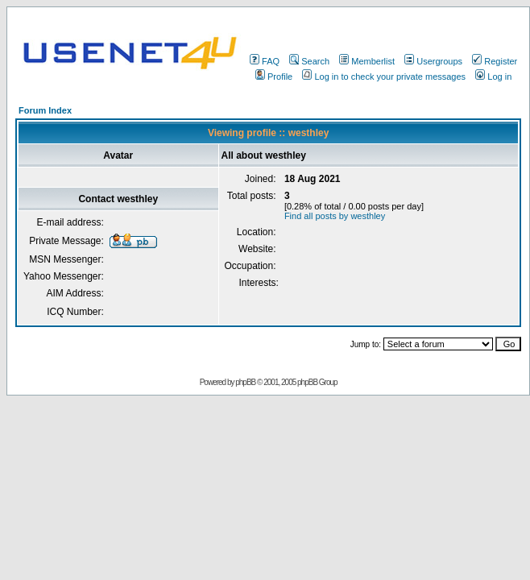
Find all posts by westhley (334, 216)
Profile (273, 76)
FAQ (264, 61)
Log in (493, 76)
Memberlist (367, 61)
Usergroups (433, 61)
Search (309, 61)
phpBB (245, 382)
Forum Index (45, 110)
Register (494, 61)
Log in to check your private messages (384, 76)
